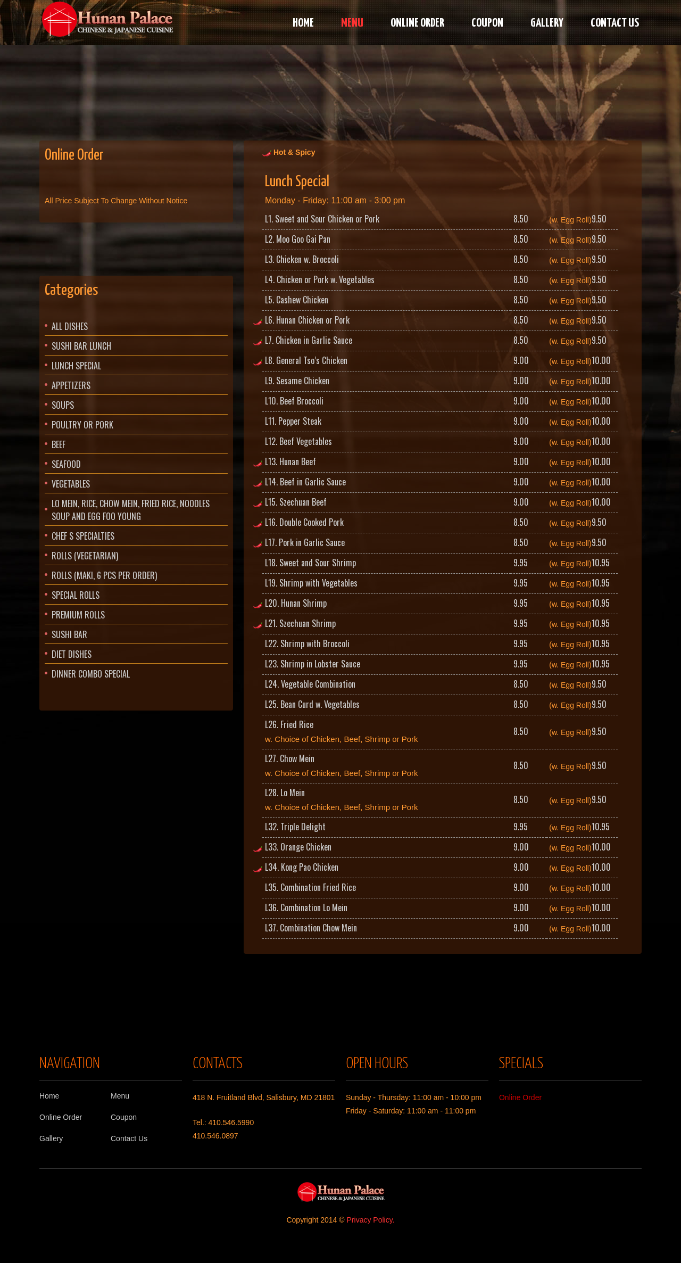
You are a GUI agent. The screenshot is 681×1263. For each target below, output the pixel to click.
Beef (58, 444)
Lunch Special (76, 365)
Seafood (66, 464)
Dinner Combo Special (91, 673)
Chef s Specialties (83, 536)
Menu (352, 23)
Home (303, 23)
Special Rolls (75, 595)
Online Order (417, 23)
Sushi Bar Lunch (81, 346)
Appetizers (71, 385)
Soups (63, 405)
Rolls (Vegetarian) (85, 555)
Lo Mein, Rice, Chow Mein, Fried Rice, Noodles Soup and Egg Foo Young (131, 510)
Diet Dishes (72, 654)
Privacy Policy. (371, 1220)
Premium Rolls (78, 614)
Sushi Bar (69, 634)
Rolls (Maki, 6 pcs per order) (104, 575)
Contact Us (615, 23)
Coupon (487, 23)
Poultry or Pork (82, 424)
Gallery (546, 23)
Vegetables (71, 483)
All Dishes (70, 326)
